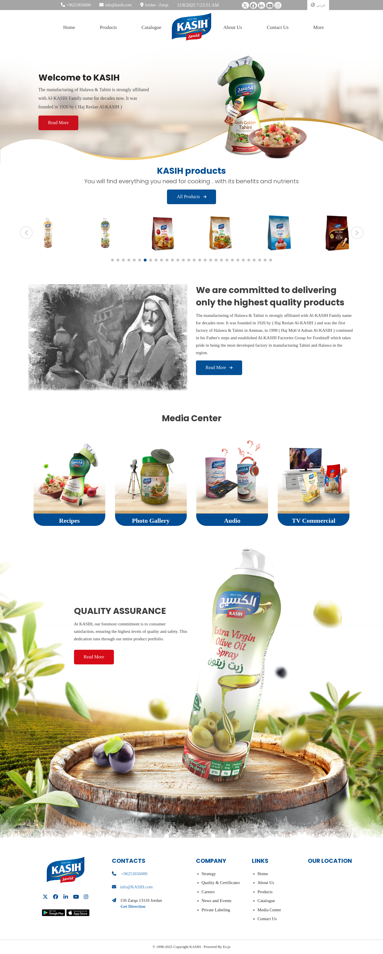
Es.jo (226, 947)
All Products (191, 196)
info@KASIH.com (136, 887)
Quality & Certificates (221, 882)
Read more (219, 367)
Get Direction (132, 906)
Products (108, 27)
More (318, 27)
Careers (208, 891)
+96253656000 (79, 5)
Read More (58, 122)
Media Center (269, 910)
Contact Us (278, 27)
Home (69, 27)
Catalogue (151, 27)
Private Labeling (216, 910)
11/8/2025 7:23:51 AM (198, 5)
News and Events (217, 900)
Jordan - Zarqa (156, 5)
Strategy (209, 873)
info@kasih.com (118, 5)
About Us (232, 27)
